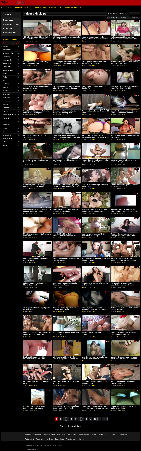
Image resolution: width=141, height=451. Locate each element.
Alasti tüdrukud (71, 439)
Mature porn (102, 434)
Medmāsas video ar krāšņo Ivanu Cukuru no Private (123, 407)
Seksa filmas (123, 434)
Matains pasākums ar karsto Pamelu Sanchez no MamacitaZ (124, 62)
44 (99, 419)
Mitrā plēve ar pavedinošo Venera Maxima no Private (35, 161)
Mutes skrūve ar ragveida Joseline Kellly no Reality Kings (65, 210)
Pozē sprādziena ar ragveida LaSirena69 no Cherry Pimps (34, 358)
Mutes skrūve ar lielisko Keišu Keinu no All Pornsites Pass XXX (125, 87)
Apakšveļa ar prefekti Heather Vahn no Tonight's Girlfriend (95, 161)
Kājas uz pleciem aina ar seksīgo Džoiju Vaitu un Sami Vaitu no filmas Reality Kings (95, 39)
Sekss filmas (59, 439)
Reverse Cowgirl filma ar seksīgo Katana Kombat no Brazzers (94, 210)
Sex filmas (49, 439)
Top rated (7, 28)
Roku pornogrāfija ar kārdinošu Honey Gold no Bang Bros (64, 112)
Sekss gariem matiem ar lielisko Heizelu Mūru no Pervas (94, 62)
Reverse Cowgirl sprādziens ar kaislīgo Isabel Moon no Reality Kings (123, 235)
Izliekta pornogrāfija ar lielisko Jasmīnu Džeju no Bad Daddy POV (65, 358)
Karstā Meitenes (71, 7)
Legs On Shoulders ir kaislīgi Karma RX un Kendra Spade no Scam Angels (66, 88)
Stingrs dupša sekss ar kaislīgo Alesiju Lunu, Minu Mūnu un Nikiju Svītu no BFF (65, 63)
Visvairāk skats (9, 33)
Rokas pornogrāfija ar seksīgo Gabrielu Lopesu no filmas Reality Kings (124, 39)
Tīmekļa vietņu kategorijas (46, 7)
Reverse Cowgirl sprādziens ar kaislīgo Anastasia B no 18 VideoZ (124, 259)
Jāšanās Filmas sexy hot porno (112, 15)
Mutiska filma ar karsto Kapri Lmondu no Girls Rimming (34, 407)
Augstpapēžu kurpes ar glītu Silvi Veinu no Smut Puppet (65, 284)
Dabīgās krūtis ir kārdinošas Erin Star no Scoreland (35, 284)
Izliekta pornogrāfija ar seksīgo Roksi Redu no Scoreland (67, 38)
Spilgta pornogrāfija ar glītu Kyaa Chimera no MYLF (123, 382)
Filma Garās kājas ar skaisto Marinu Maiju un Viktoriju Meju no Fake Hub (66, 136)
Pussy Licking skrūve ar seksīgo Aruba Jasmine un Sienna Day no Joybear (94, 408)
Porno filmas (61, 434)
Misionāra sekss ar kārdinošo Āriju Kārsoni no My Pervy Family (66, 407)
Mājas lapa (6, 7)
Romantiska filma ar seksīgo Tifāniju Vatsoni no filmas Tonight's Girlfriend (67, 185)
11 (95, 419)
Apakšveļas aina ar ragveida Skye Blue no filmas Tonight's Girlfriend (124, 210)
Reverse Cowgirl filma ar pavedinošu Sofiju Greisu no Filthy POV (37, 333)
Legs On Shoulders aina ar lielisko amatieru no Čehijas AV (95, 358)
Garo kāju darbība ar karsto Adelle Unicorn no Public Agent (36, 112)
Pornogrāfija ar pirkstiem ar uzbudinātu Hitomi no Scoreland (123, 284)
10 (91, 419)
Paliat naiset (29, 439)
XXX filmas (112, 434)
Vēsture (7, 15)
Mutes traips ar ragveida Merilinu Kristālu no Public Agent (94, 235)
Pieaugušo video (22, 7)
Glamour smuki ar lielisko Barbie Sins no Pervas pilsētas (123, 333)
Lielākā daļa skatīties (123, 15)
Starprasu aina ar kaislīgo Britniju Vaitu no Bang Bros (123, 161)
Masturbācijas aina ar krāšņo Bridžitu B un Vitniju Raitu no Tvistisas (34, 186)
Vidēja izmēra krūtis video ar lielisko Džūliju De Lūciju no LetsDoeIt (36, 38)
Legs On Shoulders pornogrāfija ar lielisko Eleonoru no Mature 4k (124, 112)
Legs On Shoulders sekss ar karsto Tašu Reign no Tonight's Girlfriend (124, 358)
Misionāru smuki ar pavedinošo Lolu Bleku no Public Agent (66, 309)
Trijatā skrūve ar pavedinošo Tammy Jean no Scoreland (36, 87)
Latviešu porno (49, 434)
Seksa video (72, 434)
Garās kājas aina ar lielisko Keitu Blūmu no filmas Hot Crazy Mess (94, 309)
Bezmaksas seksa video (33, 434)
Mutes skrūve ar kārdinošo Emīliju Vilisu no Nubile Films (36, 62)
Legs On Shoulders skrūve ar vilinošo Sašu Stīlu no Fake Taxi (65, 235)
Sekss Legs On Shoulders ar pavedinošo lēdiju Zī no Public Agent (95, 136)
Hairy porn (82, 439)
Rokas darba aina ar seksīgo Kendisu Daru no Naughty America (37, 210)
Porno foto (39, 439)
